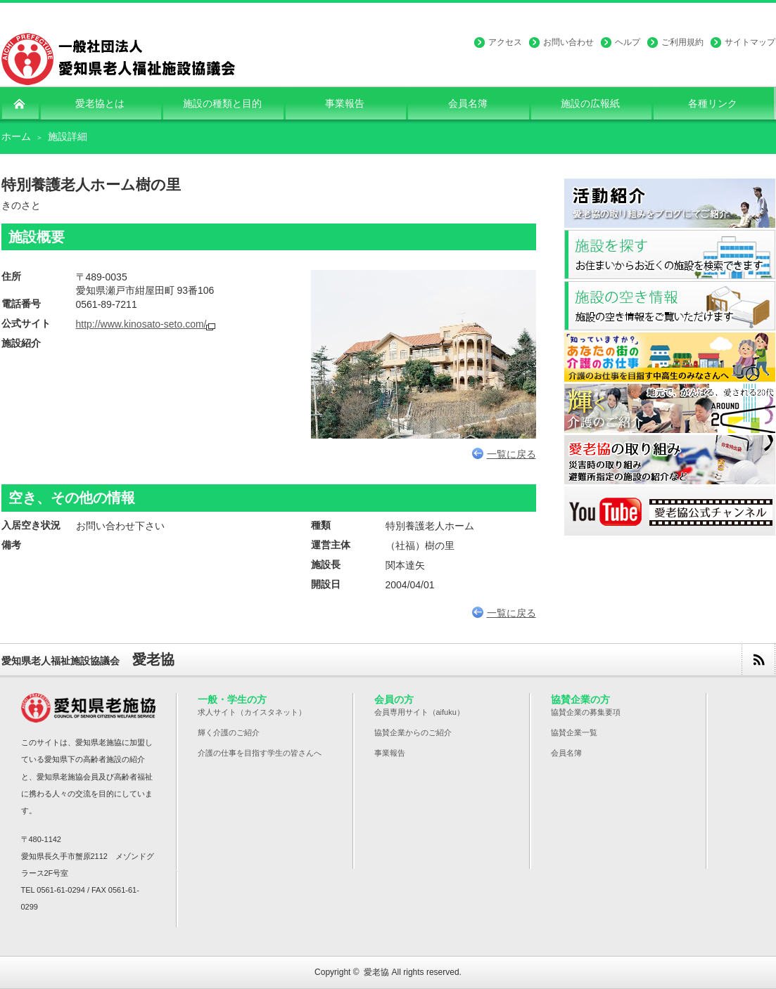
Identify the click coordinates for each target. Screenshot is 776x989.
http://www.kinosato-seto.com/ (141, 324)
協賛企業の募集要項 (586, 712)
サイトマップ (750, 42)
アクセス (505, 42)
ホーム (16, 136)
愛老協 (376, 972)
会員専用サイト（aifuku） (419, 712)
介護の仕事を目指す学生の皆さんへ (260, 753)
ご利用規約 (682, 42)
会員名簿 (566, 753)
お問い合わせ (568, 42)
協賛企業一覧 (574, 732)
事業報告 (389, 753)
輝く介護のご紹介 (229, 732)
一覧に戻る (504, 454)
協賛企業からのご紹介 (413, 732)
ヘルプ (627, 42)
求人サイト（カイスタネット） (252, 712)
